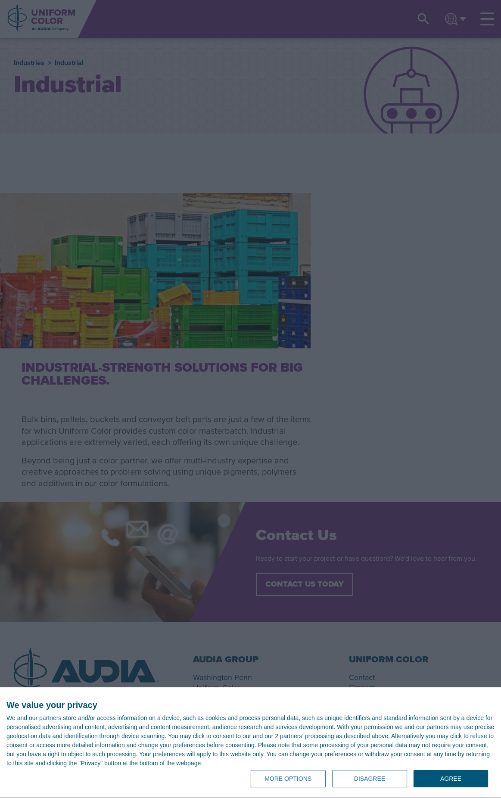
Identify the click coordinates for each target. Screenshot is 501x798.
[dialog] (250, 743)
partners (50, 718)
